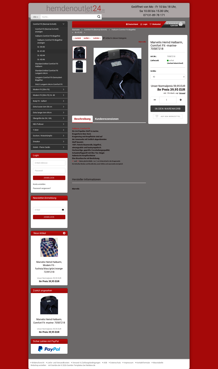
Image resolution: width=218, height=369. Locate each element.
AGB (104, 363)
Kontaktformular (142, 363)
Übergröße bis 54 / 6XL (42, 118)
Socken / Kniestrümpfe (42, 136)
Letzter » (97, 38)
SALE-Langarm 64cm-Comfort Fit (48, 84)
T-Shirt (35, 130)
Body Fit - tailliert (40, 101)
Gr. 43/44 (41, 55)
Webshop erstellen (38, 365)
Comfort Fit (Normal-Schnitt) (44, 24)
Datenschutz (115, 363)
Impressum (128, 363)
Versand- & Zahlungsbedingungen (86, 363)
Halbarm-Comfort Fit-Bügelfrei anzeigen (49, 41)
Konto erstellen (39, 184)
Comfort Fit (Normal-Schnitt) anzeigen (47, 30)
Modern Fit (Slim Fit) (41, 89)
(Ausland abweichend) (175, 63)
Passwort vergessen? (42, 188)
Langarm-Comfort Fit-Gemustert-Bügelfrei (48, 78)
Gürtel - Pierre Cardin (41, 147)
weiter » (87, 38)
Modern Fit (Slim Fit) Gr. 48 (44, 95)
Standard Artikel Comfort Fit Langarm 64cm (46, 71)
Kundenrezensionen (107, 118)
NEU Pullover (38, 124)
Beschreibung (82, 118)
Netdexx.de (90, 365)
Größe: (153, 71)
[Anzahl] (167, 100)
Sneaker (36, 141)
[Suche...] (35, 16)
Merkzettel (155, 24)
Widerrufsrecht (37, 363)
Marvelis (142, 42)
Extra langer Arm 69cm (42, 112)
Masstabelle (157, 363)
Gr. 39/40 (41, 47)
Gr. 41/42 (41, 51)
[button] (132, 24)
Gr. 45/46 (41, 59)
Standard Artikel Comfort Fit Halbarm (46, 65)
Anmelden (49, 178)
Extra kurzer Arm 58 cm (42, 107)
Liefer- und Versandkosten (57, 363)
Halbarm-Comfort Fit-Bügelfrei (47, 36)
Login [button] (143, 24)
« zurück (77, 38)
